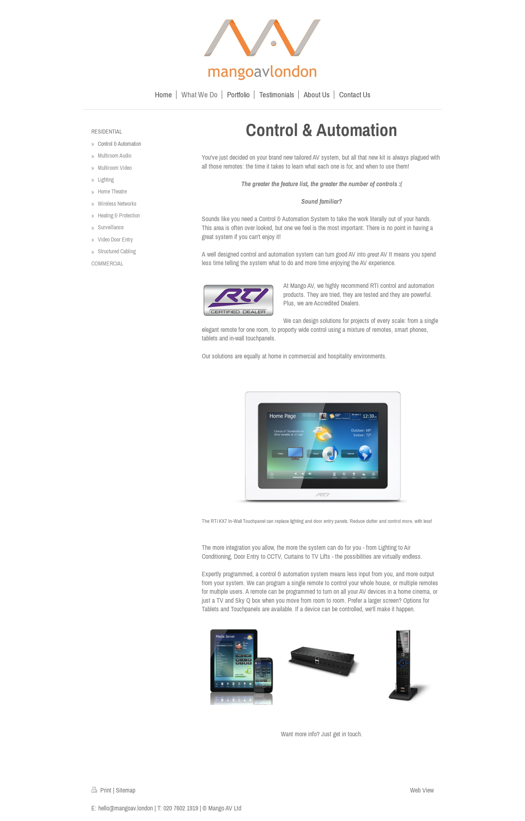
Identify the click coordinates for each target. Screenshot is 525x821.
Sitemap (125, 790)
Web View (422, 790)
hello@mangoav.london (125, 808)
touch (354, 734)
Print (102, 790)
